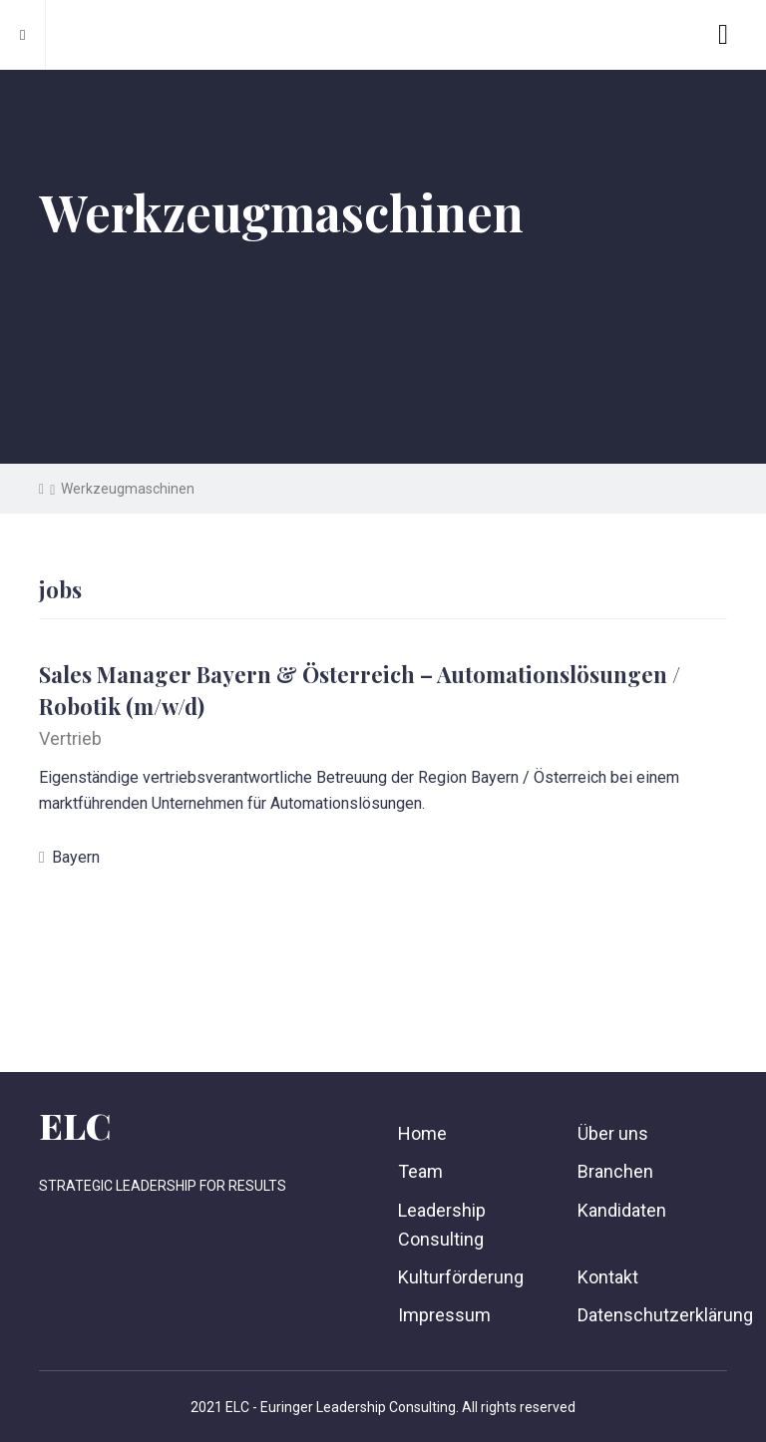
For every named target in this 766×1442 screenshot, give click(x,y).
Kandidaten (621, 1210)
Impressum (444, 1314)
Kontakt (607, 1276)
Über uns (612, 1133)
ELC (75, 1125)
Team (420, 1171)
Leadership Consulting (442, 1225)
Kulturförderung (461, 1276)
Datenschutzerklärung (665, 1314)
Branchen (615, 1171)
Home (422, 1133)
